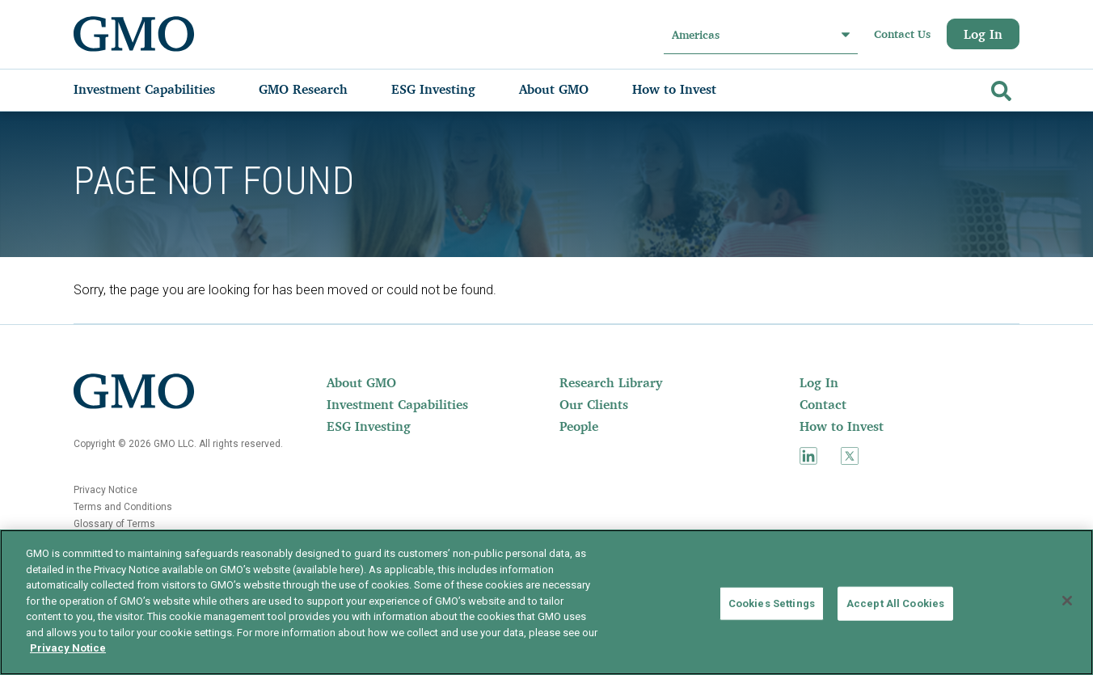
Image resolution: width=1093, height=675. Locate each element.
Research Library (610, 382)
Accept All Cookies (895, 603)
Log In (983, 34)
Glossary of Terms (114, 523)
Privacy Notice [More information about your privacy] (68, 648)
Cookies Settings (771, 603)
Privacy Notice (105, 490)
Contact (823, 404)
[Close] (1067, 600)
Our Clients (593, 404)
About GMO (361, 382)
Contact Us (902, 34)
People (578, 426)
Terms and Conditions (123, 507)
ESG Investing (369, 426)
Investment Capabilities (397, 404)
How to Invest (842, 426)
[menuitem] (160, 89)
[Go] (999, 87)
